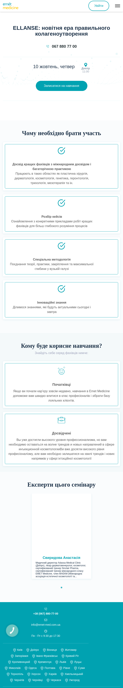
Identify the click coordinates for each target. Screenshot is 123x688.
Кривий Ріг (72, 596)
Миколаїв (15, 608)
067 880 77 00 (64, 46)
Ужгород (74, 620)
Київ (19, 590)
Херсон (36, 614)
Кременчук (44, 602)
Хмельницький (74, 614)
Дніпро (34, 590)
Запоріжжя (21, 596)
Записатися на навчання (61, 85)
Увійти (98, 5)
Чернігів (19, 620)
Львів (62, 602)
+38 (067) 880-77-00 (45, 554)
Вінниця (52, 590)
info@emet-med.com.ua (45, 565)
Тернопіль (17, 614)
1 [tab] (62, 528)
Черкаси (56, 620)
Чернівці (37, 620)
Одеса (33, 608)
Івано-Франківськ (47, 596)
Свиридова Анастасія (61, 498)
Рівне (66, 608)
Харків (52, 614)
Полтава (50, 608)
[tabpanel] (61, 506)
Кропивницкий (21, 602)
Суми (81, 608)
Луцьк (78, 602)
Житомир (70, 590)
